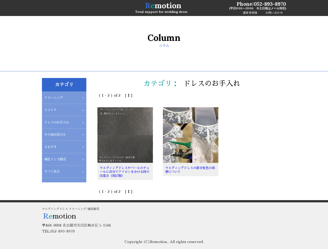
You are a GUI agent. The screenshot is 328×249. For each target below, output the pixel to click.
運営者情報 (250, 13)
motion (163, 5)
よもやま (50, 146)
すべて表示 (52, 171)
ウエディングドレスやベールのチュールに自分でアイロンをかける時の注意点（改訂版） (124, 171)
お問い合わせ (274, 13)
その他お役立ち (55, 134)
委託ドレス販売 (55, 159)
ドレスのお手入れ (56, 122)
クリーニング (53, 97)
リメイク (50, 110)
